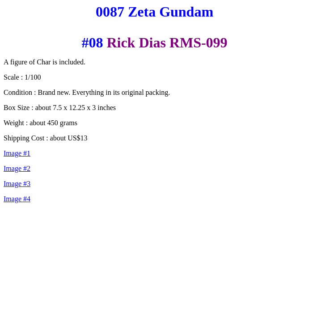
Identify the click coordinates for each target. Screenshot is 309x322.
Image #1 (17, 153)
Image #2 (17, 168)
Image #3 (17, 183)
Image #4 (17, 199)
